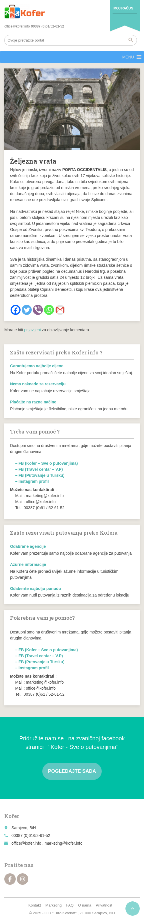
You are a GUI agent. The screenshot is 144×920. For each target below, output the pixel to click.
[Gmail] (60, 310)
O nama (84, 905)
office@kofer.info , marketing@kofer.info (46, 843)
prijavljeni (32, 329)
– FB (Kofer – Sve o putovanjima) (46, 463)
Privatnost (104, 905)
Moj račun (123, 8)
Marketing (53, 905)
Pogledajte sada (72, 771)
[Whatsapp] (49, 310)
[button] (128, 57)
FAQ (70, 905)
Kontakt (34, 905)
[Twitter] (27, 310)
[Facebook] (16, 310)
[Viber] (38, 310)
